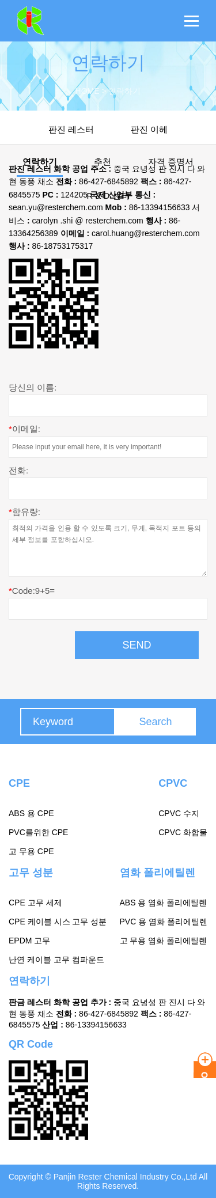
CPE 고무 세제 (35, 902)
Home (87, 91)
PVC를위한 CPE (38, 832)
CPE (19, 783)
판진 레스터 (71, 129)
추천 (102, 161)
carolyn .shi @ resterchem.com (87, 220)
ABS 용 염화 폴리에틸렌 (163, 902)
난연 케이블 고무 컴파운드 (56, 959)
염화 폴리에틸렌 (157, 872)
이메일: (24, 429)
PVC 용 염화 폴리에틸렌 (163, 921)
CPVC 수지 (178, 813)
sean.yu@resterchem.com (56, 207)
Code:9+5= (32, 591)
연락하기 (39, 161)
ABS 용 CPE (31, 813)
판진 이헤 (149, 129)
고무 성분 (31, 872)
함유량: (24, 512)
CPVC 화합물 (182, 832)
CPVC (172, 783)
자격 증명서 (171, 161)
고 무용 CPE (31, 851)
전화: (18, 470)
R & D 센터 (107, 195)
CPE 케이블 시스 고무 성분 (58, 921)
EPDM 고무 (29, 940)
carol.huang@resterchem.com (146, 233)
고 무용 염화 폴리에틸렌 (163, 940)
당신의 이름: (32, 387)
